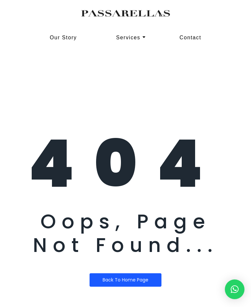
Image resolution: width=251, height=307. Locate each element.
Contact (190, 37)
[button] (234, 289)
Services (131, 37)
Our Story (63, 37)
